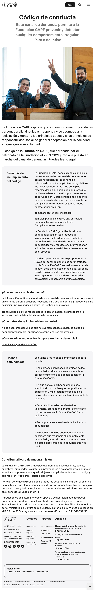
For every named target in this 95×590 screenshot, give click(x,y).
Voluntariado (46, 530)
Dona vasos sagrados (31, 537)
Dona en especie (29, 531)
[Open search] (80, 4)
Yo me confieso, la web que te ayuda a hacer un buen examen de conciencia (70, 554)
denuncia (69, 338)
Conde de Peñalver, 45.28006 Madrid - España (13, 537)
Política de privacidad (22, 581)
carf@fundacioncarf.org (13, 526)
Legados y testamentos (31, 543)
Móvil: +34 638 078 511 (12, 533)
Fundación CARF (36, 151)
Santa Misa (45, 534)
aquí (72, 159)
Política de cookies (39, 581)
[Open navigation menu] (88, 5)
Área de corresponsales (56, 581)
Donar (70, 5)
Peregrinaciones (47, 526)
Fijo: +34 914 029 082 (12, 529)
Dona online (31, 526)
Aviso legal (8, 581)
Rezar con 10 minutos (46, 542)
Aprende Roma (47, 537)
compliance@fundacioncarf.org (53, 212)
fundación (46, 196)
